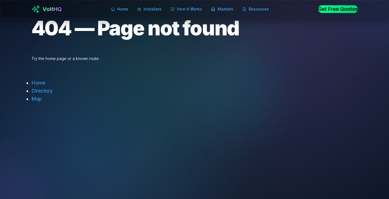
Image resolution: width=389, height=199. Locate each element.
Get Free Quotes (338, 9)
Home (38, 83)
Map (36, 99)
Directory (42, 91)
